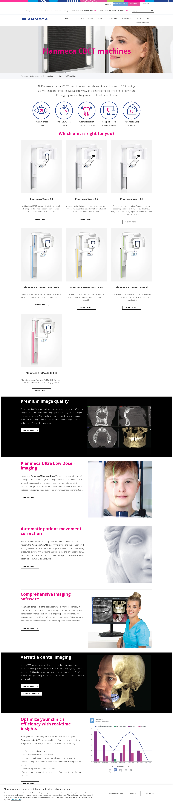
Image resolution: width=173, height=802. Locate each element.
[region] (86, 793)
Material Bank (49, 11)
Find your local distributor (82, 11)
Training (65, 11)
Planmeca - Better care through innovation (37, 76)
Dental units (79, 18)
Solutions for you (142, 22)
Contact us (58, 11)
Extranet (146, 4)
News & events (38, 11)
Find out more (40, 219)
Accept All (150, 793)
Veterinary (133, 4)
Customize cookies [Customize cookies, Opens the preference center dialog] (116, 793)
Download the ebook (31, 693)
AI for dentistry (127, 18)
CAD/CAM (90, 18)
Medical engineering (120, 4)
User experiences (113, 18)
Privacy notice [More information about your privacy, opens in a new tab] (16, 800)
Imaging (68, 18)
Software (100, 18)
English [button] (108, 4)
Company (29, 11)
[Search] (152, 10)
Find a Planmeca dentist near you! (112, 11)
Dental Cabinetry (143, 18)
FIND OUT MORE (40, 390)
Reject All (133, 793)
